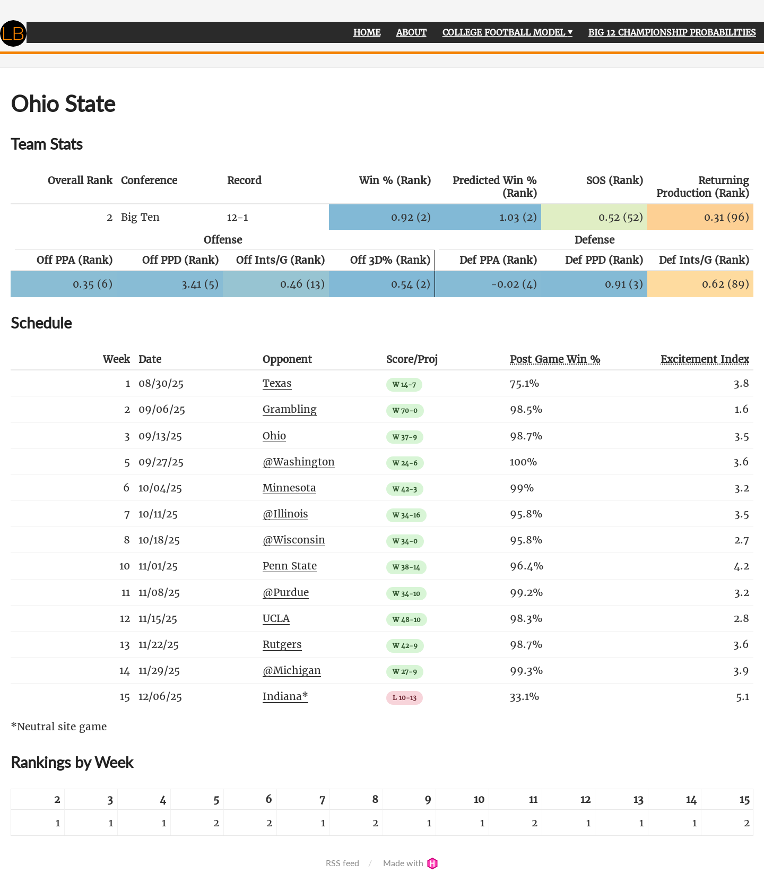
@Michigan (292, 670)
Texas (277, 383)
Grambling (290, 409)
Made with (410, 863)
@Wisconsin (294, 539)
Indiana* (285, 696)
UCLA (276, 618)
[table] (382, 812)
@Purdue (286, 592)
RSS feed (342, 863)
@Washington (299, 461)
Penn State (290, 565)
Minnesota (289, 487)
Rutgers (282, 644)
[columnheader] (64, 187)
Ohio (274, 435)
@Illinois (285, 513)
